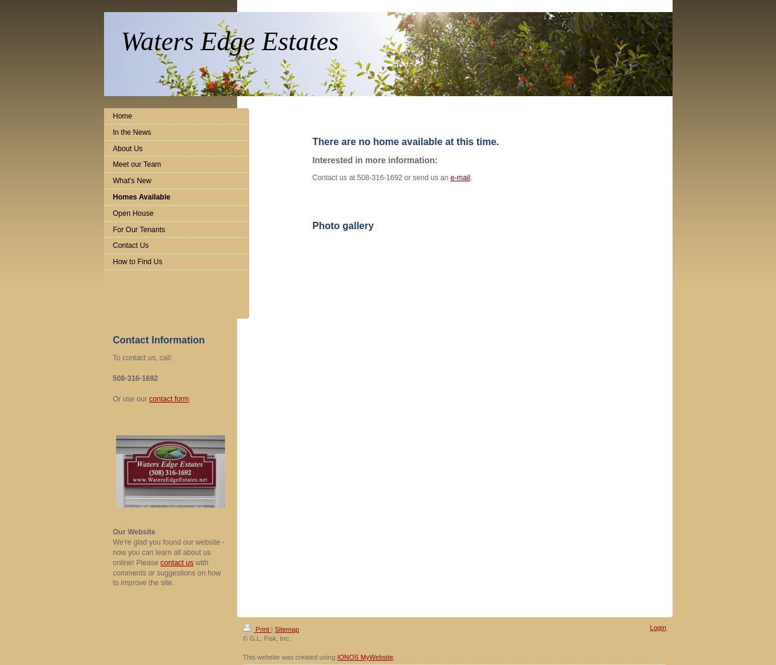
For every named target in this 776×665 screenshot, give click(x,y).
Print (257, 629)
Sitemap (287, 629)
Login (658, 627)
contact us (177, 563)
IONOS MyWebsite (365, 657)
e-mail (461, 178)
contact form (169, 399)
